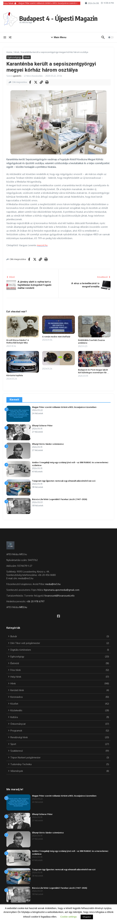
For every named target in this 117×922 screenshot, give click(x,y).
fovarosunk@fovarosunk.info (59, 595)
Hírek (16, 52)
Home (9, 52)
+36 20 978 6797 (35, 601)
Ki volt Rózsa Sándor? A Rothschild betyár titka (17, 341)
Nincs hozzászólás (34, 76)
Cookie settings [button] (68, 916)
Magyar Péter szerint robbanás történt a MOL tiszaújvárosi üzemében (64, 407)
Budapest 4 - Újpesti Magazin (58, 18)
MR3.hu (23, 607)
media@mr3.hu (53, 584)
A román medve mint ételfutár (56, 336)
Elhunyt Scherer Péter (42, 426)
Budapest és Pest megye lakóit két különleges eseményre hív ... (93, 371)
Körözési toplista (14, 375)
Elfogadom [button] (87, 917)
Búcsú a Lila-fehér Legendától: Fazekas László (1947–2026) (59, 499)
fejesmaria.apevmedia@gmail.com (61, 589)
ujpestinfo (17, 76)
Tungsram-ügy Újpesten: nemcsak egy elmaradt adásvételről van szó (64, 481)
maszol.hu (42, 245)
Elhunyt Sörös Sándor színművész (48, 444)
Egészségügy (14, 57)
